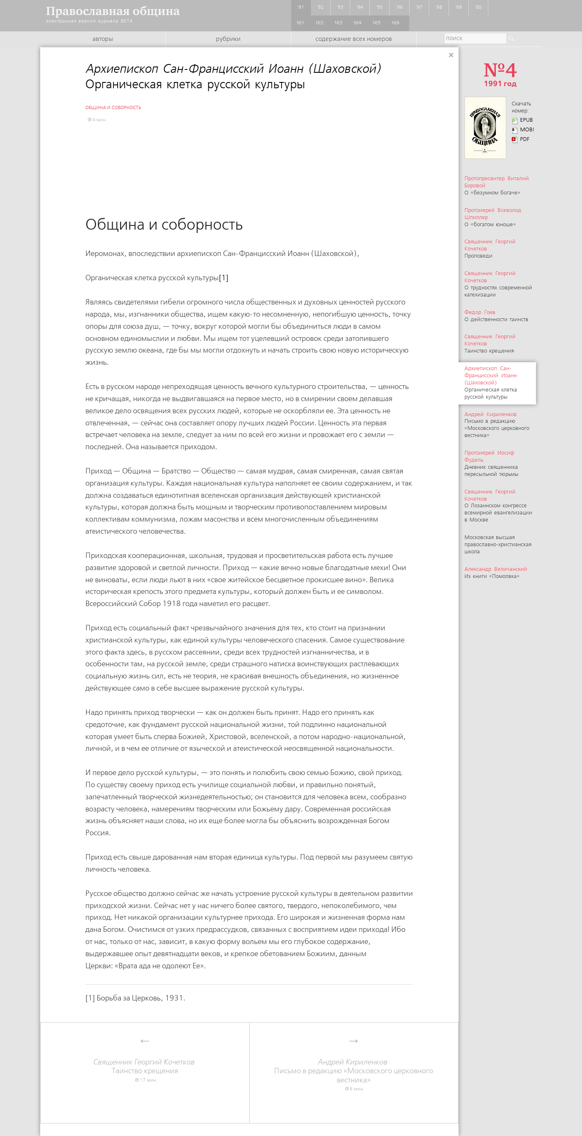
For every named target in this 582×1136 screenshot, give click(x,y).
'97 (419, 7)
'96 (399, 7)
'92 (320, 7)
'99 (458, 7)
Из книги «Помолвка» (496, 573)
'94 (359, 7)
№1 (301, 23)
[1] (223, 278)
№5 (377, 23)
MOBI (527, 130)
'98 (439, 7)
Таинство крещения (145, 1067)
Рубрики (228, 39)
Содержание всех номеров (353, 39)
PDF (524, 139)
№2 (320, 23)
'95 (379, 7)
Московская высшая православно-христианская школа (497, 545)
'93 (340, 7)
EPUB (526, 120)
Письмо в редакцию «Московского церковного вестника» (496, 425)
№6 (396, 23)
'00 (478, 7)
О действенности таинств (496, 316)
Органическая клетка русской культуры (490, 383)
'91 (300, 7)
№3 (339, 23)
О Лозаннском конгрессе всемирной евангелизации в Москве (498, 506)
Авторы (102, 39)
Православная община (113, 11)
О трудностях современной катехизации (498, 284)
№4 (358, 23)
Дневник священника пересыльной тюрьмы (491, 464)
